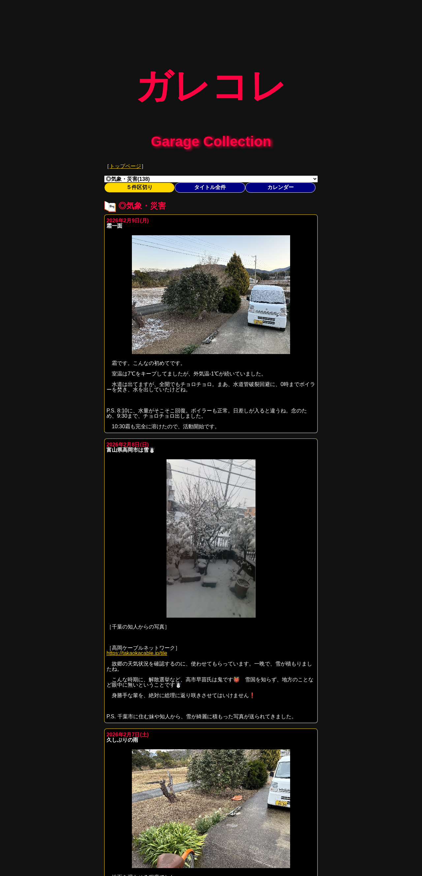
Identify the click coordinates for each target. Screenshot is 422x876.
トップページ (125, 161)
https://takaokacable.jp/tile (136, 648)
